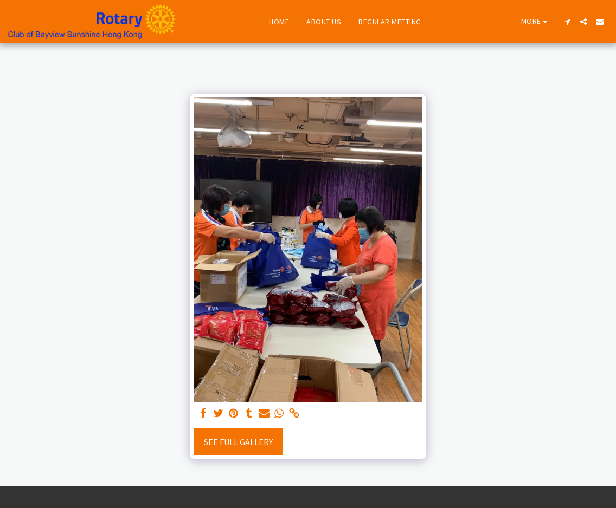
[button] (567, 21)
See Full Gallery (238, 442)
